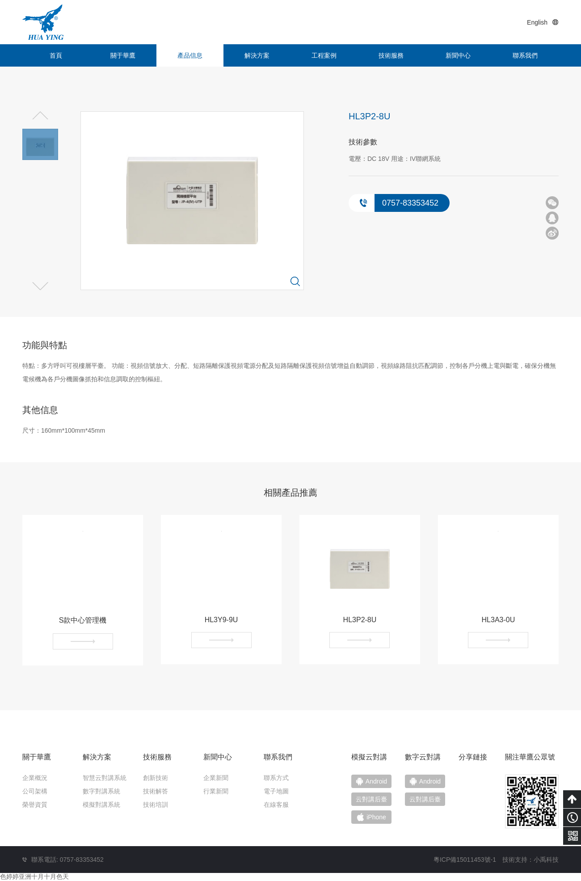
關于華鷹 (122, 55)
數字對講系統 (101, 791)
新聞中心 (458, 55)
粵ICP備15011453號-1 (465, 859)
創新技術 (155, 777)
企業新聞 (215, 777)
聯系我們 (525, 55)
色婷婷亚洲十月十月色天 (34, 876)
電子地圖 (276, 791)
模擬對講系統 (101, 804)
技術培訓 (155, 804)
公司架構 (34, 791)
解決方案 (256, 55)
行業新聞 (215, 791)
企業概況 (34, 777)
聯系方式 (276, 777)
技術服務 (391, 55)
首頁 (56, 55)
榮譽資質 (34, 804)
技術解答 (155, 791)
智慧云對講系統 (104, 777)
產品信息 (189, 55)
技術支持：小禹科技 (530, 859)
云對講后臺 (425, 799)
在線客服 (276, 804)
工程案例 (324, 55)
